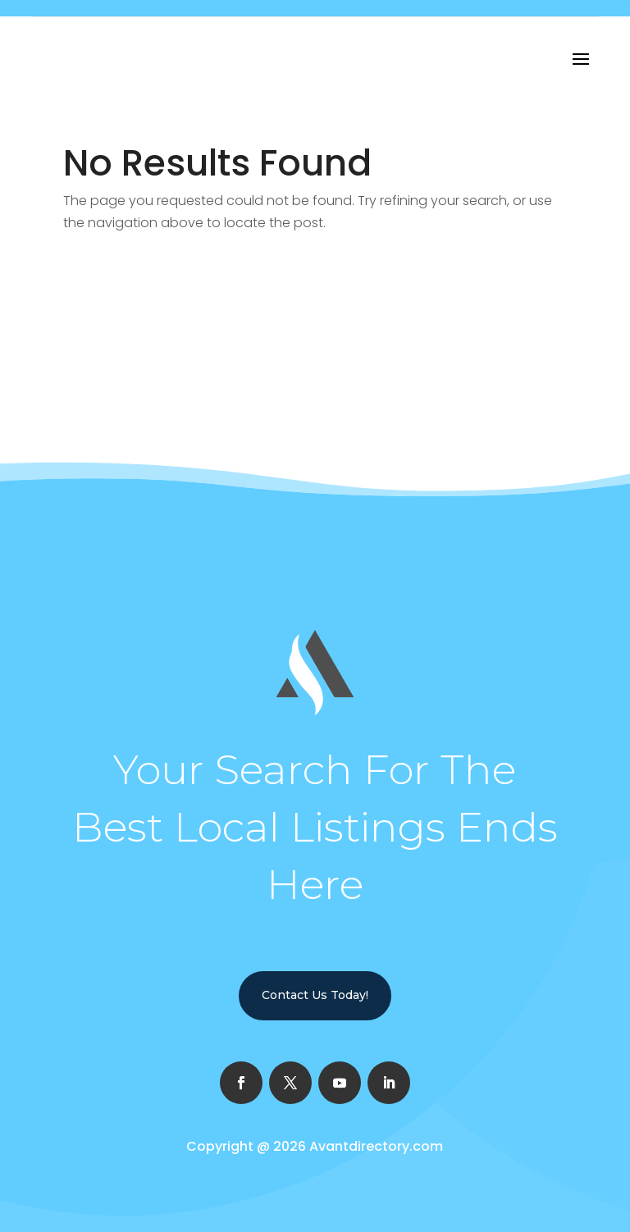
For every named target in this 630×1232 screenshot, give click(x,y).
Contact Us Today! (315, 995)
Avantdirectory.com (376, 1146)
